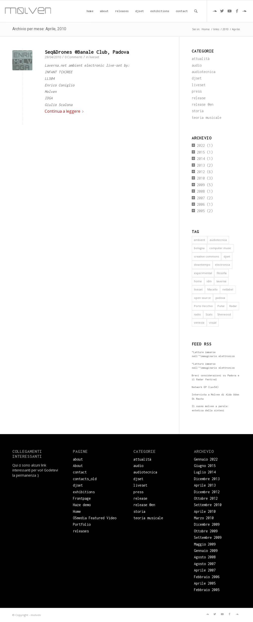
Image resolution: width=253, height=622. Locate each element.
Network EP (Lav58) (205, 387)
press (197, 91)
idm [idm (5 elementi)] (209, 281)
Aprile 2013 (205, 485)
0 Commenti (73, 57)
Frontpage (82, 498)
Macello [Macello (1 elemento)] (212, 289)
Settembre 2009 (208, 537)
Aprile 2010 (205, 511)
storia (198, 111)
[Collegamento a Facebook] (237, 11)
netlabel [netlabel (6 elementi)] (227, 289)
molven (36, 615)
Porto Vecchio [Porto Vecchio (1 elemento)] (203, 306)
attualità (201, 58)
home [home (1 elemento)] (198, 281)
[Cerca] (196, 11)
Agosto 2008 (205, 557)
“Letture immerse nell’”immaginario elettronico (213, 354)
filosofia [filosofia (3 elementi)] (222, 273)
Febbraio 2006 (207, 577)
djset (197, 78)
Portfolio (82, 524)
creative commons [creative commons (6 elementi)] (206, 256)
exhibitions (84, 492)
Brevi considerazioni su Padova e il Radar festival (215, 377)
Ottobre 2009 (206, 531)
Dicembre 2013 (207, 479)
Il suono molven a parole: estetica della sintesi (210, 408)
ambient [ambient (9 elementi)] (199, 240)
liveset (94, 57)
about (78, 459)
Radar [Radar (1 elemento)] (233, 306)
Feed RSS (201, 344)
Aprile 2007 (205, 570)
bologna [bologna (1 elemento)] (199, 248)
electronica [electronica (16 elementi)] (222, 264)
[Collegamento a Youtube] (229, 11)
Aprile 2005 (205, 583)
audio (197, 65)
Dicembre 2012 (207, 492)
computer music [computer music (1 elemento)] (220, 248)
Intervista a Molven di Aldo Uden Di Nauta (215, 396)
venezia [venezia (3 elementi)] (199, 322)
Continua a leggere (65, 111)
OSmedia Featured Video (94, 518)
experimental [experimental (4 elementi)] (203, 273)
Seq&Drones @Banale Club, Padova (87, 52)
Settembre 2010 (208, 505)
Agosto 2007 (205, 564)
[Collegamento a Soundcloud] (214, 11)
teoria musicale (206, 117)
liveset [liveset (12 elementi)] (198, 289)
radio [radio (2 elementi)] (197, 314)
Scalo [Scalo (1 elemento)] (209, 314)
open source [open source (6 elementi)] (202, 298)
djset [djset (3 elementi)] (227, 256)
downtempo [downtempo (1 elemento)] (202, 264)
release (199, 98)
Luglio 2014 (205, 472)
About (78, 466)
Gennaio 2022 (206, 459)
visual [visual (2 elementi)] (212, 322)
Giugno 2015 (205, 466)
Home (77, 511)
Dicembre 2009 (207, 524)
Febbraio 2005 (207, 590)
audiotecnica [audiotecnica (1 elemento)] (218, 240)
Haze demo (82, 505)
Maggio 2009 (205, 544)
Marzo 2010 (204, 518)
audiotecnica (203, 72)
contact (80, 472)
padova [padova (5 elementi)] (220, 298)
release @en (202, 104)
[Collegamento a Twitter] (222, 11)
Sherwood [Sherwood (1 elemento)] (224, 314)
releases (81, 531)
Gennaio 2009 (206, 550)
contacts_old (85, 479)
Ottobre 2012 (206, 498)
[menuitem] (90, 11)
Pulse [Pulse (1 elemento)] (221, 306)
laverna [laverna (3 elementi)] (221, 281)
